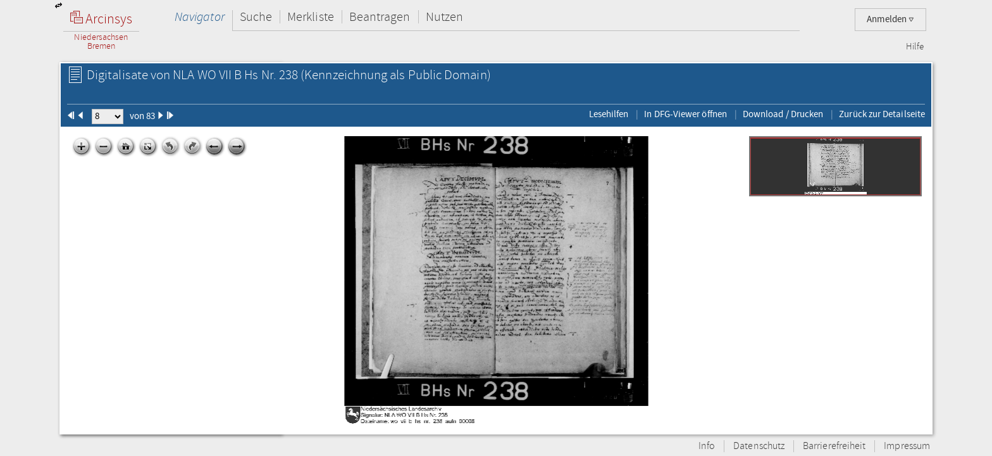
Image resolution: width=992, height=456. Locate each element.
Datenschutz (758, 446)
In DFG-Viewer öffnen (685, 114)
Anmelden (890, 19)
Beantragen (380, 17)
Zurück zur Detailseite (882, 114)
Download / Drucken (783, 114)
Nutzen (444, 17)
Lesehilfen (609, 114)
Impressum (907, 446)
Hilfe (915, 47)
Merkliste (310, 17)
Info (706, 446)
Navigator (200, 17)
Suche (256, 17)
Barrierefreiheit (834, 446)
